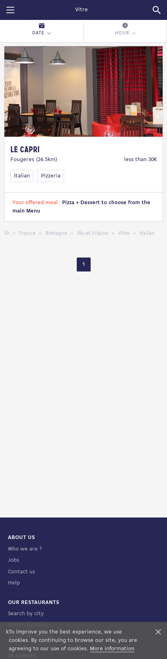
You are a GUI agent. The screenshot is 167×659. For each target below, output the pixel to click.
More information (112, 649)
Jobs (13, 560)
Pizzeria (50, 176)
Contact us (21, 572)
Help (14, 583)
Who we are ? (25, 549)
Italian (22, 176)
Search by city (26, 614)
